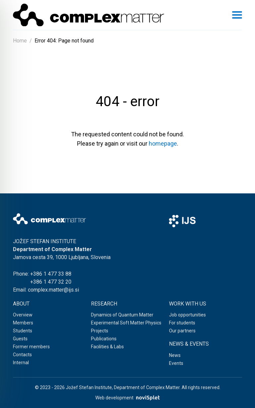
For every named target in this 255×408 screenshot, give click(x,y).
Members (23, 322)
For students (182, 322)
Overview (23, 314)
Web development (127, 398)
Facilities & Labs (107, 346)
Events (176, 363)
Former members (31, 346)
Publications (104, 338)
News (175, 355)
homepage (163, 143)
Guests (20, 338)
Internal (21, 362)
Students (22, 330)
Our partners (182, 330)
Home (20, 40)
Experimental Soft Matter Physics (126, 322)
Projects (99, 330)
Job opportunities (187, 314)
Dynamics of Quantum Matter (122, 314)
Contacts (22, 354)
